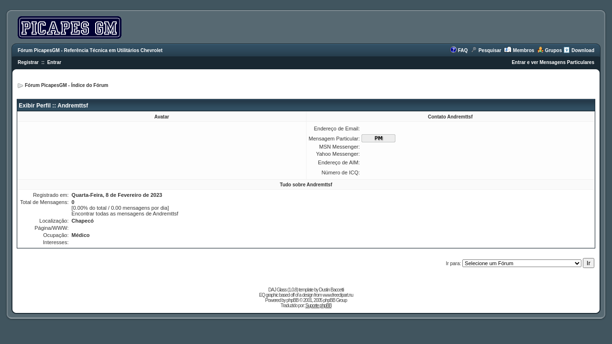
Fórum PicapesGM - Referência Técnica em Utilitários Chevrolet (90, 50)
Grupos (553, 50)
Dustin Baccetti (331, 289)
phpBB (292, 300)
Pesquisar (490, 50)
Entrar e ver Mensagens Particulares (553, 62)
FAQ (463, 50)
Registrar (28, 62)
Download (582, 50)
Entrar (54, 62)
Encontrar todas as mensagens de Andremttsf (125, 213)
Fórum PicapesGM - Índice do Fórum (66, 85)
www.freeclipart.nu (338, 295)
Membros (523, 50)
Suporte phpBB (319, 305)
